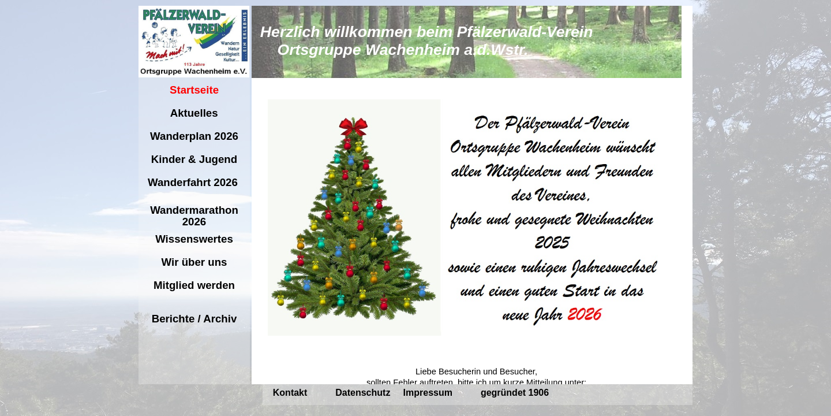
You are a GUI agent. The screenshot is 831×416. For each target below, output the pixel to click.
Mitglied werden (194, 285)
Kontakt (290, 393)
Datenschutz (362, 393)
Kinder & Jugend (194, 159)
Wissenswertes (194, 239)
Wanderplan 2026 (194, 136)
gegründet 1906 (515, 393)
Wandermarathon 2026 (194, 216)
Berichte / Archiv (194, 319)
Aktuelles (194, 113)
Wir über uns (194, 262)
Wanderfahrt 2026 (194, 182)
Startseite (194, 90)
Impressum (427, 393)
